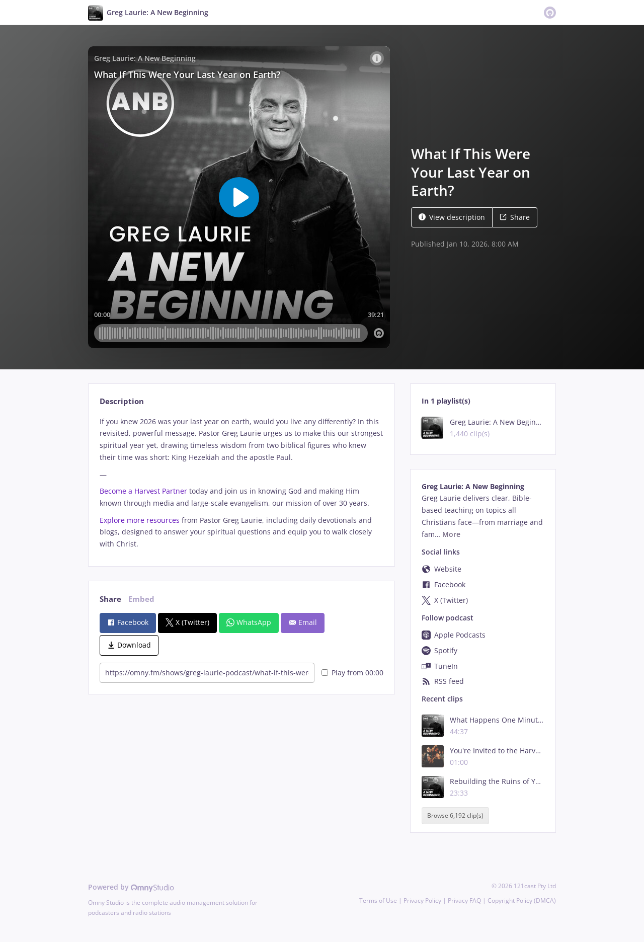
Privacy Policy (422, 900)
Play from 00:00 (352, 672)
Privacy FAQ (464, 900)
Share (515, 217)
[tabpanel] (241, 483)
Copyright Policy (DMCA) (522, 900)
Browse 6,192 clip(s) (455, 815)
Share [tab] (110, 599)
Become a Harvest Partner (143, 491)
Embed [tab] (141, 599)
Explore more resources (140, 520)
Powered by (131, 887)
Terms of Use (378, 900)
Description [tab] (122, 401)
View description (452, 217)
